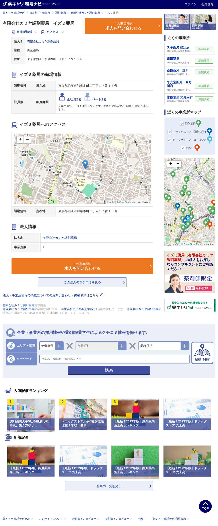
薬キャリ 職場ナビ (14, 12)
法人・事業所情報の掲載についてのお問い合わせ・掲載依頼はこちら (53, 295)
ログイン (191, 4)
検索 (109, 369)
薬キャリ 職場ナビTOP (18, 518)
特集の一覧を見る (109, 486)
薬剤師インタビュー (119, 518)
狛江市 (46, 12)
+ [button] (20, 139)
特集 (142, 518)
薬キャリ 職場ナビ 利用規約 (170, 518)
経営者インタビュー (86, 518)
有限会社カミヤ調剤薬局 (85, 12)
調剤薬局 (60, 12)
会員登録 (207, 4)
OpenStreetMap (127, 202)
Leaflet (111, 202)
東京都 (33, 12)
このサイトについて (53, 518)
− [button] (27, 139)
